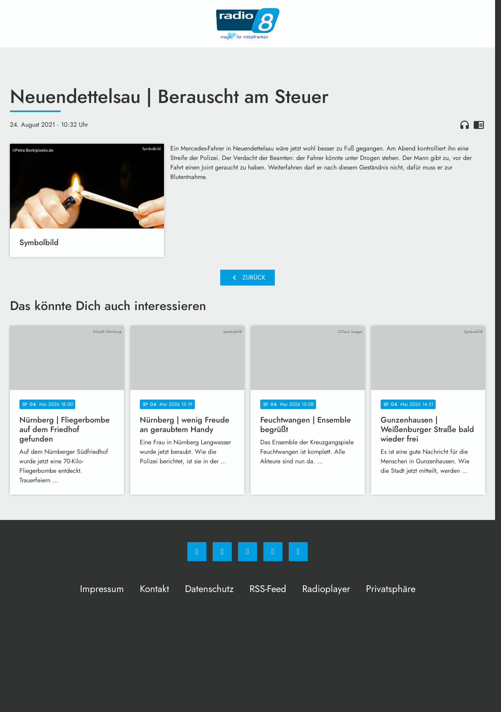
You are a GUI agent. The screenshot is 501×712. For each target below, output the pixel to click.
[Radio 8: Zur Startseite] (247, 24)
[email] (298, 551)
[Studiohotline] (272, 551)
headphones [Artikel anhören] (464, 124)
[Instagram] (222, 551)
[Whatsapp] (247, 551)
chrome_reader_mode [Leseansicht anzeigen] (478, 124)
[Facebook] (196, 551)
